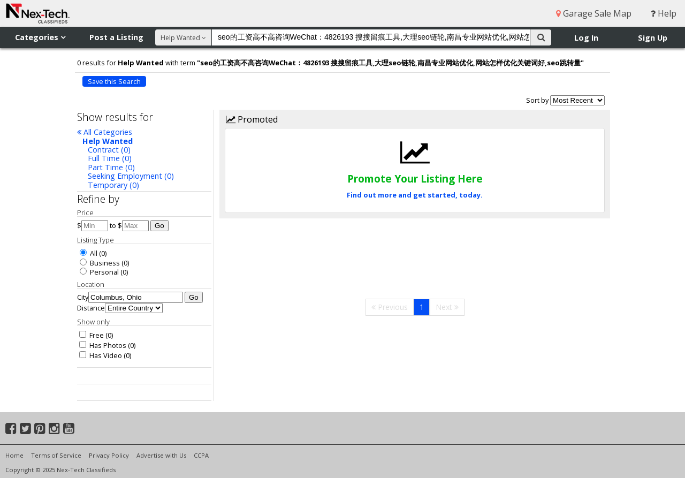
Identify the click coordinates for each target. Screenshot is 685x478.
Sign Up (652, 38)
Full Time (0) (110, 158)
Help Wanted (107, 141)
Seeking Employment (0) (131, 176)
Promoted (252, 119)
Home (14, 455)
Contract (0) (109, 150)
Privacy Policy (109, 455)
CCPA (201, 455)
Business (100, 263)
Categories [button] (40, 37)
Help (663, 13)
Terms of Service (56, 455)
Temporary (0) (113, 185)
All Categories (104, 132)
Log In (586, 38)
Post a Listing (116, 37)
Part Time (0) (111, 167)
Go (159, 226)
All (88, 253)
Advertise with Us (161, 455)
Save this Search (114, 81)
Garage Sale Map (593, 13)
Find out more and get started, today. (415, 195)
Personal (99, 272)
